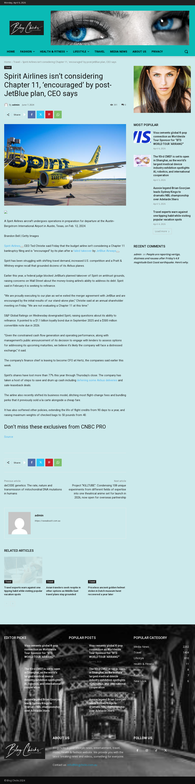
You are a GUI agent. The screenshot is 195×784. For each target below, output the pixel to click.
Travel (16, 62)
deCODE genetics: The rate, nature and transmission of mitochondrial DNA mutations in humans (33, 489)
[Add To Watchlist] (21, 246)
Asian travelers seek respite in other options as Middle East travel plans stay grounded (63, 591)
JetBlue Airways (106, 251)
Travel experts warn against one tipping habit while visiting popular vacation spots (23, 591)
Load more (162, 231)
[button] (186, 51)
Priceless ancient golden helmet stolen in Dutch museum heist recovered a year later (106, 591)
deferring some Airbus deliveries (97, 380)
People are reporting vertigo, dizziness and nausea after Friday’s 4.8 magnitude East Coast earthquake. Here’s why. (161, 258)
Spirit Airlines (12, 246)
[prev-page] (6, 603)
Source (8, 436)
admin (16, 104)
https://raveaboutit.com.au (47, 521)
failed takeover (82, 251)
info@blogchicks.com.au (82, 765)
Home (7, 62)
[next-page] (12, 603)
